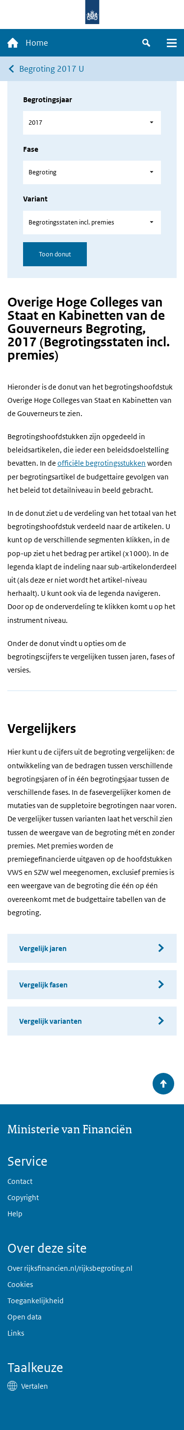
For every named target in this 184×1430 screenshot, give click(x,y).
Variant (35, 198)
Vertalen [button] (34, 1386)
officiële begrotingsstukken (101, 463)
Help (15, 1213)
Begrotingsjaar (47, 99)
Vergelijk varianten (50, 1021)
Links (15, 1333)
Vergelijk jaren (43, 948)
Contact (19, 1181)
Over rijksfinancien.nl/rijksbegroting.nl (69, 1268)
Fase (30, 149)
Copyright (23, 1197)
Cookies (20, 1284)
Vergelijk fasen (43, 984)
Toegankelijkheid (35, 1300)
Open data (24, 1316)
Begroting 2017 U (51, 68)
